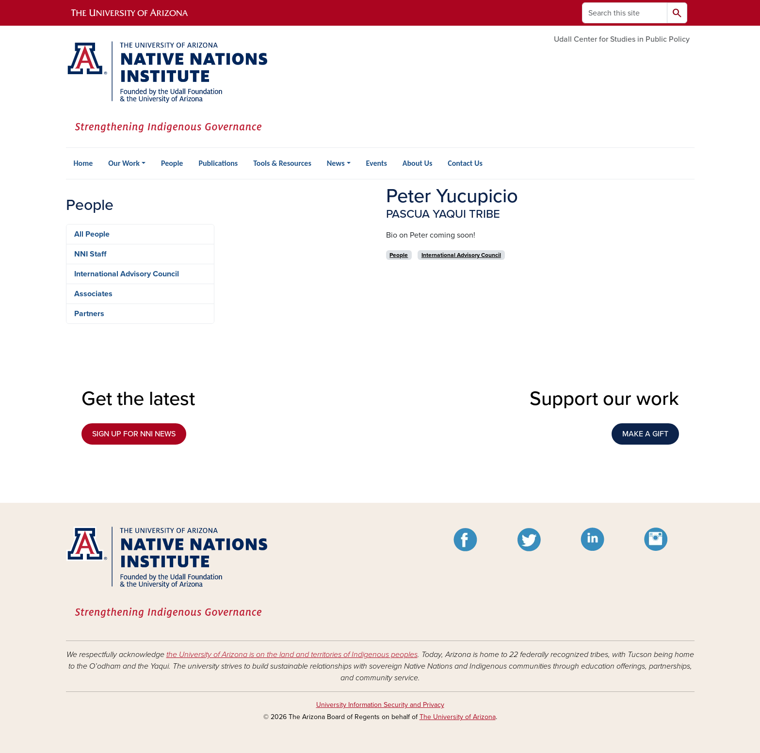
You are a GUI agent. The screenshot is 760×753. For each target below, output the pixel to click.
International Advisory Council (126, 274)
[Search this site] (624, 12)
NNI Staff (90, 254)
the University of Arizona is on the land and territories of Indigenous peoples (292, 654)
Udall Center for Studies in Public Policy (622, 39)
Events (376, 163)
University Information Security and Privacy (380, 705)
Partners (89, 314)
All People (92, 234)
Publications (218, 163)
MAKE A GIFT (645, 434)
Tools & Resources (282, 163)
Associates (93, 294)
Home (83, 163)
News (336, 163)
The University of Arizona (458, 717)
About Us (417, 163)
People (172, 163)
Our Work (124, 163)
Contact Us (465, 163)
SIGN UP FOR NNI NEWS (134, 434)
